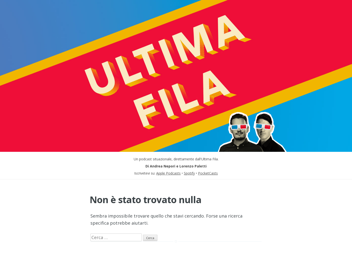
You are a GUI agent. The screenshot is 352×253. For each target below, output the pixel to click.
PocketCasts (208, 173)
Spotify (189, 173)
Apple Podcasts (168, 173)
